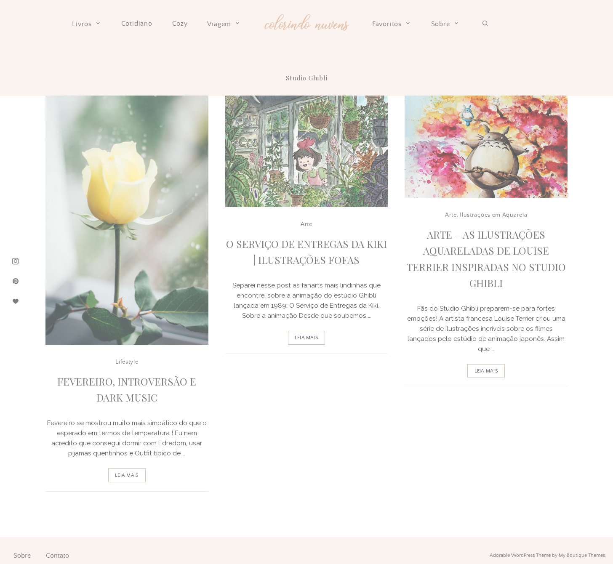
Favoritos (391, 24)
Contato (57, 555)
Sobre (445, 24)
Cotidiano (136, 23)
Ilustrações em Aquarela (493, 215)
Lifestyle (126, 362)
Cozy (180, 23)
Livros (86, 24)
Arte (306, 224)
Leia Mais (127, 475)
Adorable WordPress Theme (520, 555)
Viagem (224, 24)
